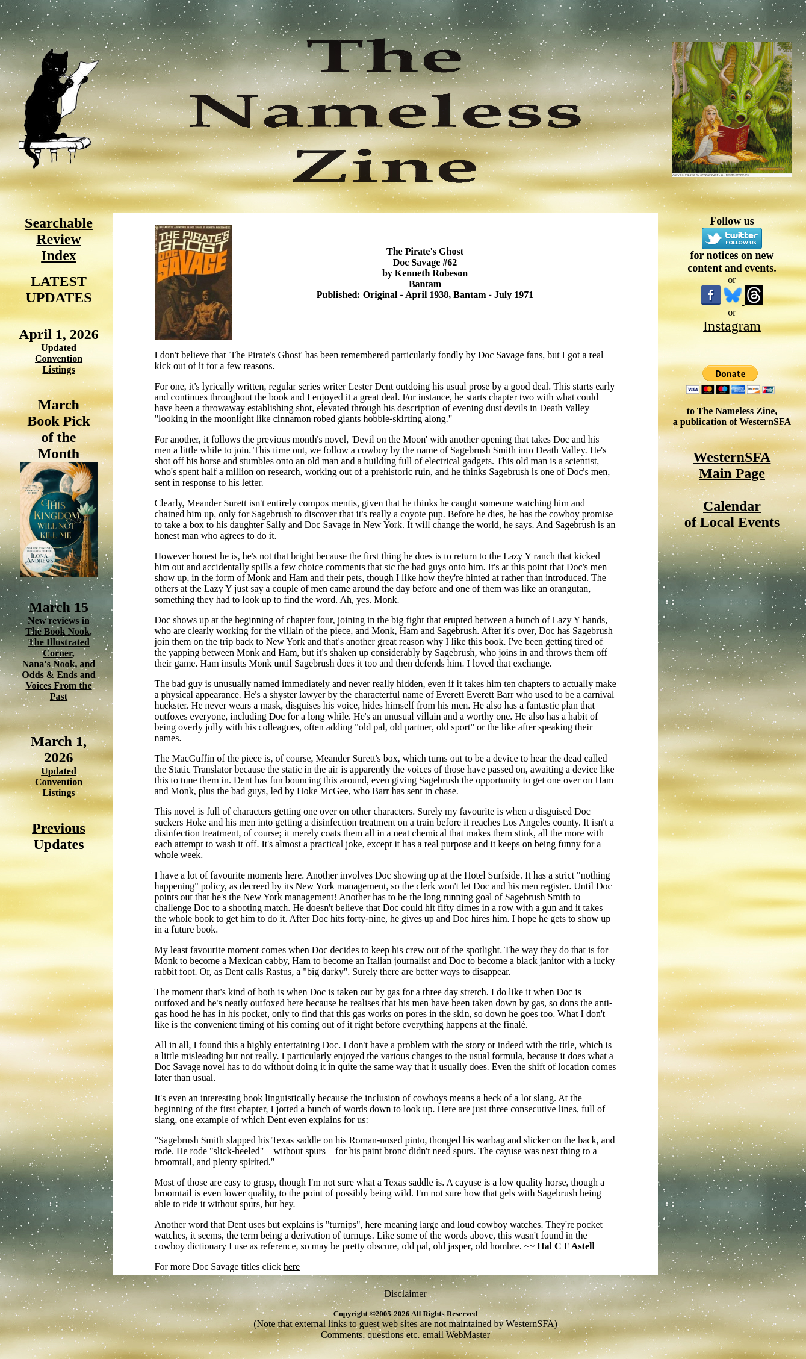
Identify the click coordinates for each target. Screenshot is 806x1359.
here (292, 1266)
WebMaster (468, 1334)
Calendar (732, 506)
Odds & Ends (51, 675)
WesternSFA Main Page (732, 465)
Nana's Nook (48, 664)
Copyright (350, 1313)
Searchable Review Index (59, 239)
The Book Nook (57, 631)
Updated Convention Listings (58, 359)
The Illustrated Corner (59, 647)
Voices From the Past (58, 690)
